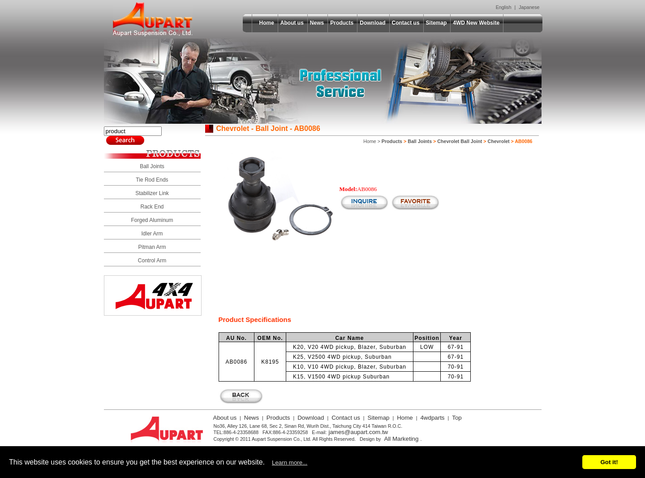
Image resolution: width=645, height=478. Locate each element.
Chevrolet (498, 141)
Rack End (151, 207)
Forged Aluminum (152, 220)
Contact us (406, 23)
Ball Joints (152, 166)
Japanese (529, 7)
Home (266, 23)
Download (372, 23)
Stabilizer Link (152, 193)
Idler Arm (152, 233)
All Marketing (401, 438)
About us (292, 23)
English (504, 7)
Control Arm (152, 260)
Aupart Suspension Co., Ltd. (153, 19)
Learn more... (289, 462)
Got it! (609, 462)
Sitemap (436, 23)
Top (457, 417)
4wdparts (432, 417)
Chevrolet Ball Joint (459, 141)
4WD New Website (476, 23)
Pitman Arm (152, 247)
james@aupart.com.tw (358, 432)
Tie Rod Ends (152, 180)
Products (341, 23)
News (317, 23)
